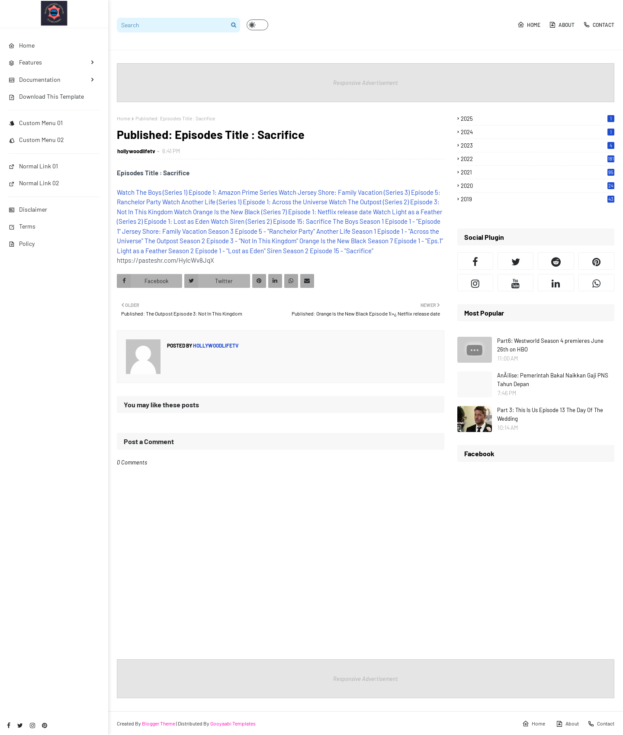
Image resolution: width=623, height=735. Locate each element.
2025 (537, 118)
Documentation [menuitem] (35, 79)
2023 (537, 145)
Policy (22, 243)
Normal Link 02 (34, 183)
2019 (537, 199)
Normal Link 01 (33, 166)
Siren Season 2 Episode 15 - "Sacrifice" (320, 251)
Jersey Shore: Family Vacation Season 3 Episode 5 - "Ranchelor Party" (218, 231)
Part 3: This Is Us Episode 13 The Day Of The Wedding (550, 414)
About (562, 24)
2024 (537, 132)
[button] (257, 24)
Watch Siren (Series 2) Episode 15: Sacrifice (271, 221)
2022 (537, 158)
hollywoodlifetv (136, 151)
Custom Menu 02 (36, 139)
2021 (537, 172)
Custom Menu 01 (36, 122)
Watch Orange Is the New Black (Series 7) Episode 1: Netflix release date (273, 212)
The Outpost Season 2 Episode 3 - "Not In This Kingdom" (221, 241)
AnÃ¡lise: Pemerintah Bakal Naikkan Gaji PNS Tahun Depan (552, 379)
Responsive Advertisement (365, 82)
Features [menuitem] (25, 62)
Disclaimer (28, 209)
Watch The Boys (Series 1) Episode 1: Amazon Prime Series (197, 192)
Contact (598, 24)
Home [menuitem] (22, 45)
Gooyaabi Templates (233, 723)
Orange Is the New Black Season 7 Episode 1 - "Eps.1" (371, 241)
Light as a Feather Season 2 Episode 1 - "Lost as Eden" (191, 251)
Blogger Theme (158, 723)
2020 (537, 185)
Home (528, 24)
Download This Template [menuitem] (46, 96)
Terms (22, 226)
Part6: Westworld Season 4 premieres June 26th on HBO (550, 345)
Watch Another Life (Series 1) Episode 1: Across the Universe (245, 202)
